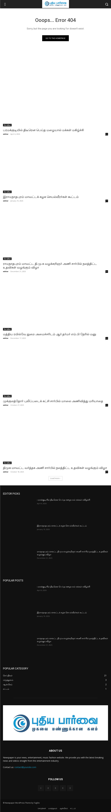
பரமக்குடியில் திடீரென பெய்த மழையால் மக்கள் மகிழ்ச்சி (43, 130)
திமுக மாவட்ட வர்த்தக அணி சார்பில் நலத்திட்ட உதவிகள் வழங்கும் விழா (55, 468)
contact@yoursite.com (25, 767)
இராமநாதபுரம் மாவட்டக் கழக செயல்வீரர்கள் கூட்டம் (41, 197)
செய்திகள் (7, 125)
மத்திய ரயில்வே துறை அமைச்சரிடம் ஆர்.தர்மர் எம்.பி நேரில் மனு (49, 334)
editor (5, 134)
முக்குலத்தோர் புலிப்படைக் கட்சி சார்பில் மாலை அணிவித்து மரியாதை (53, 401)
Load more (55, 478)
